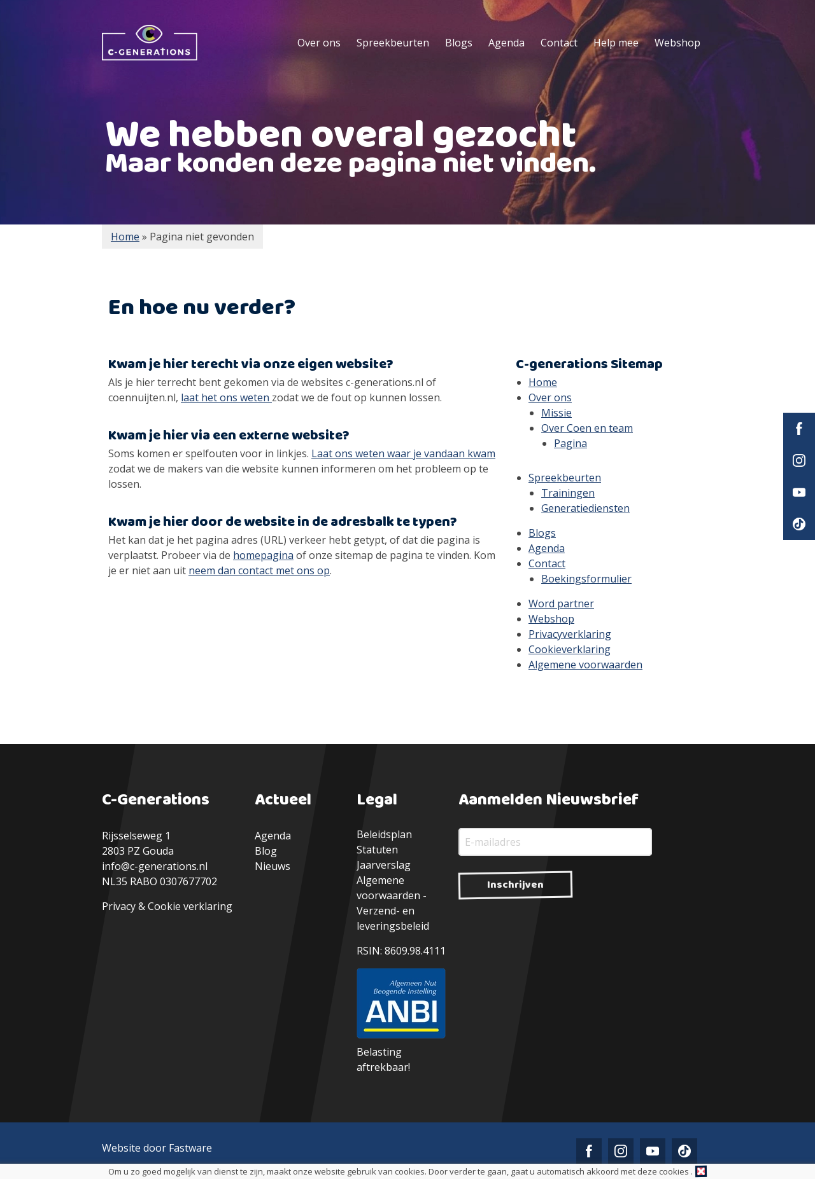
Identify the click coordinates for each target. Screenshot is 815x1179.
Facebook (799, 428)
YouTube (799, 492)
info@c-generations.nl (155, 866)
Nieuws (272, 866)
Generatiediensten (585, 508)
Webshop (677, 43)
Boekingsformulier (586, 579)
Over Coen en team (587, 428)
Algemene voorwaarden (585, 665)
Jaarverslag (384, 865)
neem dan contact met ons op (259, 570)
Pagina (570, 443)
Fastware (190, 1148)
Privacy (119, 906)
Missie (556, 413)
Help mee (616, 43)
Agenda (506, 43)
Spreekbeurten (393, 43)
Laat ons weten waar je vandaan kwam (403, 453)
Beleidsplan (384, 834)
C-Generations (149, 42)
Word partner (561, 603)
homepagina (263, 555)
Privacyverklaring (569, 634)
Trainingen (568, 493)
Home (542, 382)
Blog (266, 851)
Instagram (799, 460)
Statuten (377, 850)
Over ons (319, 43)
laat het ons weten (226, 397)
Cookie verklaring (190, 906)
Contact (559, 43)
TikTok (799, 524)
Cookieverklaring (569, 649)
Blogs (458, 43)
